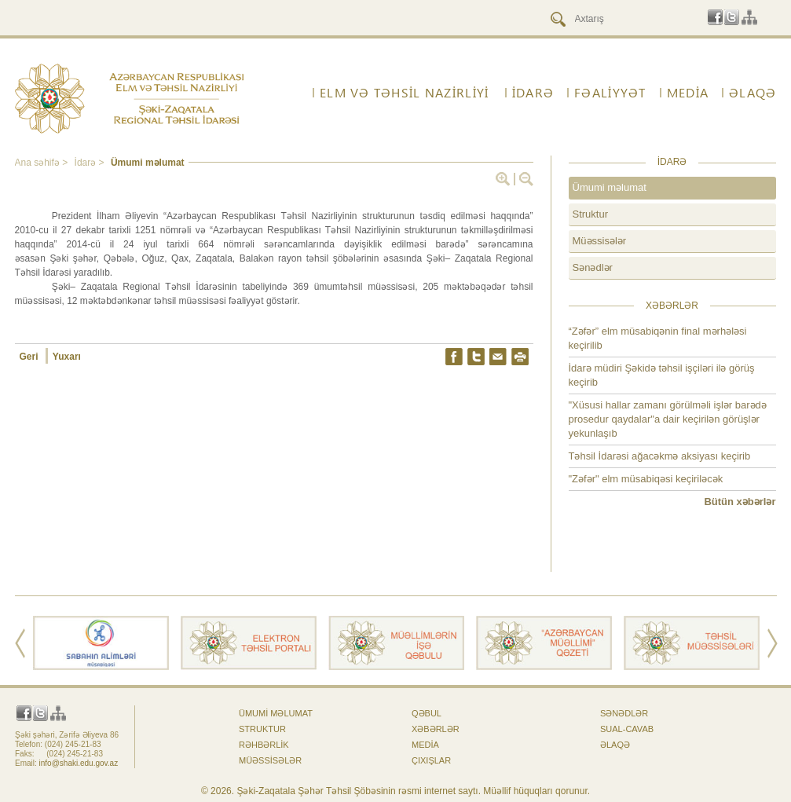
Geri (30, 356)
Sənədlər (593, 267)
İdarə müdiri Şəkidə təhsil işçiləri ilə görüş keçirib (662, 375)
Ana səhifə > (43, 162)
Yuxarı (67, 356)
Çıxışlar (431, 760)
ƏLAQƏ (752, 92)
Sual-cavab (627, 729)
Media (688, 92)
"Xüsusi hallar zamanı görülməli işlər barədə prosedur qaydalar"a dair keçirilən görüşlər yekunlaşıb (668, 419)
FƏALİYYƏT (610, 92)
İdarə (533, 92)
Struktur (591, 214)
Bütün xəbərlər (739, 501)
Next (772, 643)
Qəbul (426, 713)
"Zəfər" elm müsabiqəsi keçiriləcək (646, 479)
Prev (20, 643)
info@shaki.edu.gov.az (79, 763)
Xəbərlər (436, 729)
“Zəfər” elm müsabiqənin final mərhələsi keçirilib (658, 338)
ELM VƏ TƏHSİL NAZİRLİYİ (404, 92)
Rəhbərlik (264, 744)
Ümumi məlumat (148, 162)
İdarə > (91, 162)
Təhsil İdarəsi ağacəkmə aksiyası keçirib (660, 456)
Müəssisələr (600, 241)
